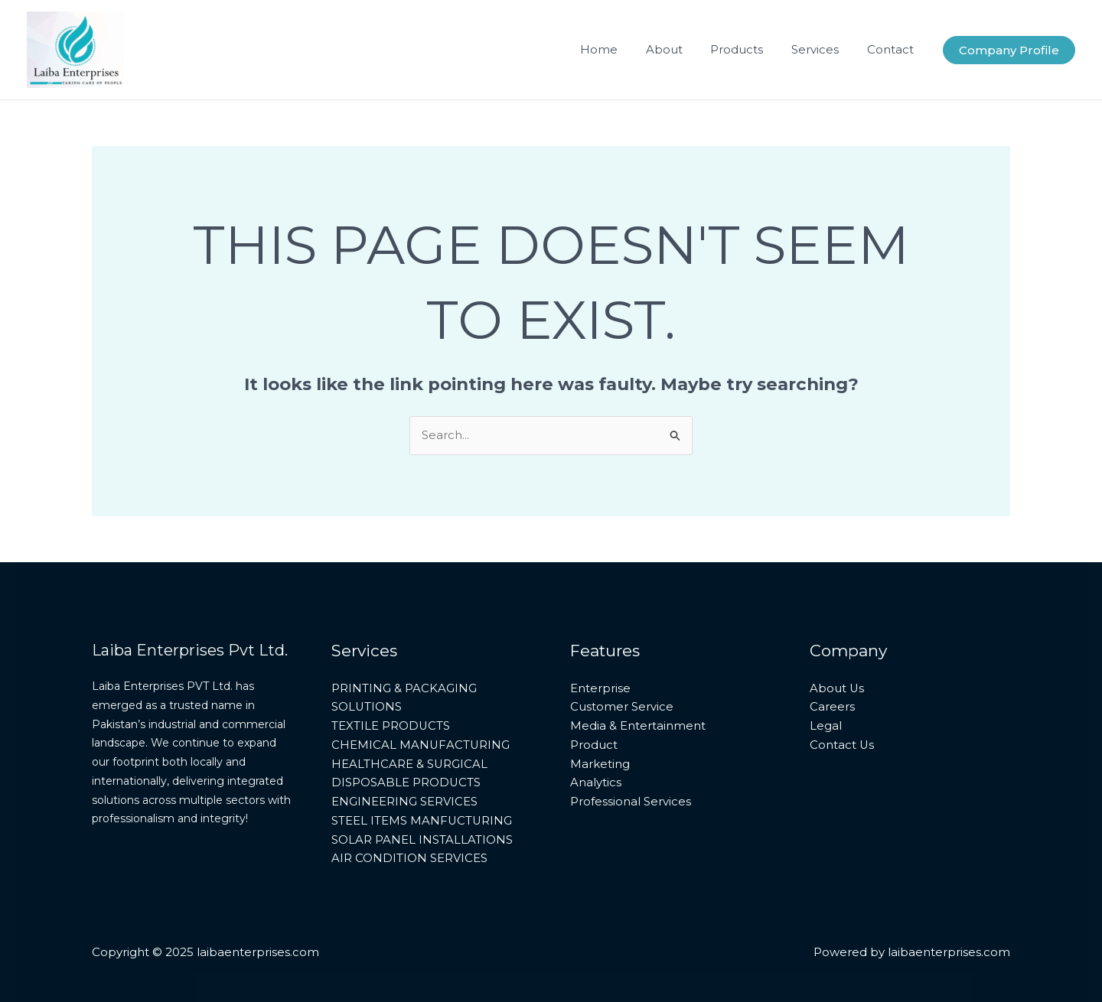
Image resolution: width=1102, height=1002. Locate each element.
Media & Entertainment (638, 725)
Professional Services (630, 801)
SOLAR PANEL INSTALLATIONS (422, 839)
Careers (832, 706)
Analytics (595, 782)
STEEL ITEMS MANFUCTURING (422, 820)
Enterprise (600, 688)
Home (622, 49)
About (681, 49)
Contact (892, 49)
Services (822, 49)
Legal (826, 725)
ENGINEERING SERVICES (404, 801)
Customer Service (621, 706)
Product (594, 744)
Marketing (600, 763)
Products (749, 49)
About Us (837, 688)
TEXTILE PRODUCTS (391, 725)
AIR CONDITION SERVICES (409, 858)
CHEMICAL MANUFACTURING (421, 744)
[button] (1009, 50)
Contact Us (842, 744)
